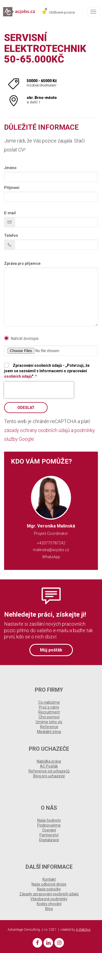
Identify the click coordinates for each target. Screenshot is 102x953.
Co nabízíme (49, 702)
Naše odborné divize (49, 884)
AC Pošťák (49, 766)
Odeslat (26, 407)
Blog (49, 909)
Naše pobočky (49, 889)
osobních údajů (18, 376)
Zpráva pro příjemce (22, 263)
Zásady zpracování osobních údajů (49, 894)
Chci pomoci (49, 717)
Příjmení (11, 187)
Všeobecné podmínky (48, 899)
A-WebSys (83, 930)
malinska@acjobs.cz (51, 550)
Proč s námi (49, 707)
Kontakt (49, 879)
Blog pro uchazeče (49, 776)
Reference (49, 727)
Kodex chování (49, 904)
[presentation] (39, 390)
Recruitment (49, 712)
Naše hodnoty (49, 820)
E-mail (10, 213)
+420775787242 (51, 543)
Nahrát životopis (25, 338)
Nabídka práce (49, 761)
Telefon (11, 235)
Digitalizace (49, 840)
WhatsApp (51, 557)
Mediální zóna (49, 732)
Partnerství (48, 835)
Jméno (10, 168)
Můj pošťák (51, 650)
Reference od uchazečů (49, 771)
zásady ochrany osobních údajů (37, 430)
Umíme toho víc (49, 722)
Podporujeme (49, 825)
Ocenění (49, 830)
